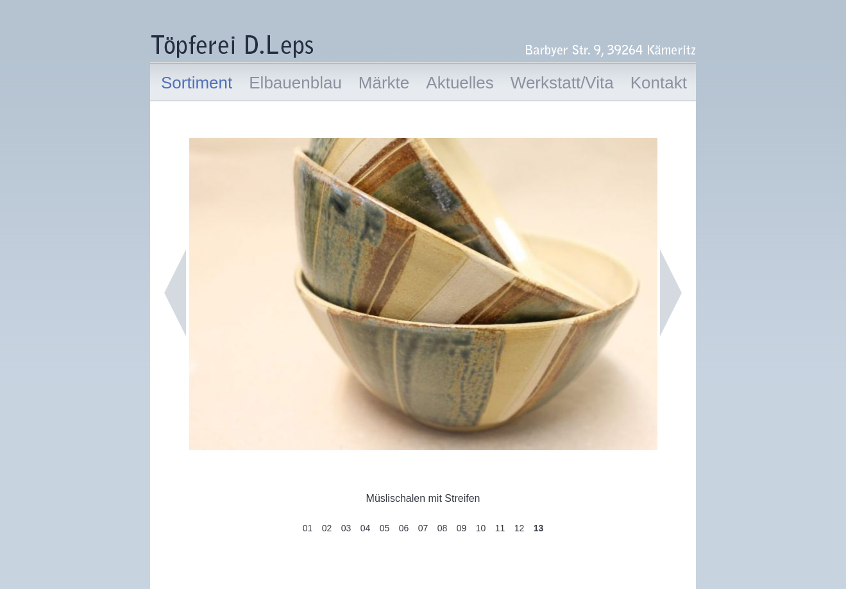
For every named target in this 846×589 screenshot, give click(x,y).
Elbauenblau (295, 83)
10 (481, 528)
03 (346, 528)
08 (442, 528)
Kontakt (658, 83)
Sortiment (196, 83)
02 (327, 528)
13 (539, 528)
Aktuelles (460, 83)
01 (308, 528)
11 (500, 528)
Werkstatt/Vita (562, 83)
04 (365, 528)
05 (385, 528)
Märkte (384, 83)
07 (423, 528)
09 (462, 528)
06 (404, 528)
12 (519, 528)
